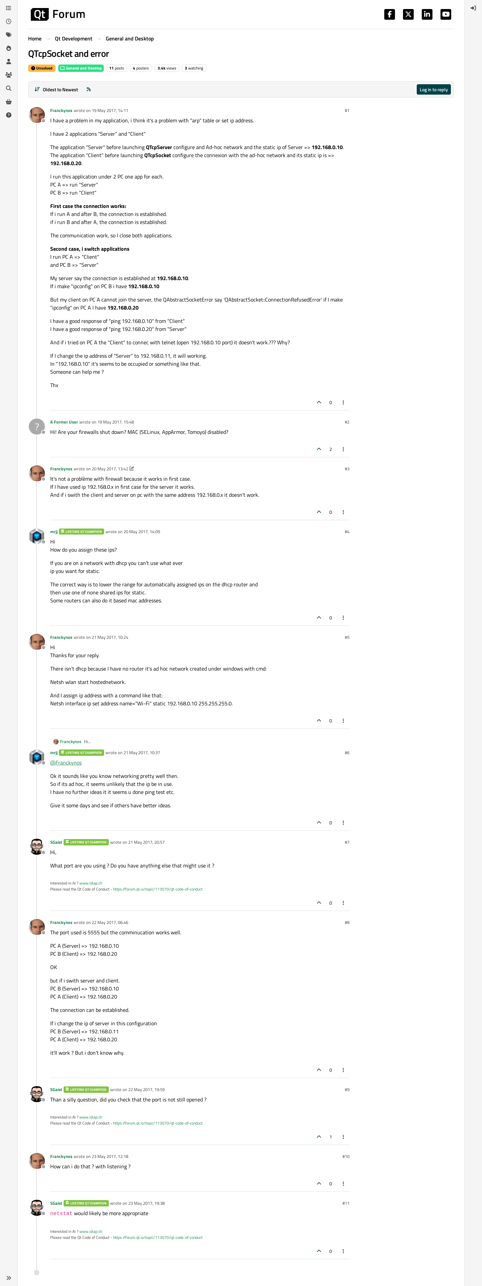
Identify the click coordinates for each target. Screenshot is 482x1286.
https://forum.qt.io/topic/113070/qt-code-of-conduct (158, 889)
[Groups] (9, 75)
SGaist (56, 842)
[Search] (9, 88)
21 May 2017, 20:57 (146, 842)
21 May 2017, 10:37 (142, 752)
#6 (347, 752)
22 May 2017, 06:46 (110, 922)
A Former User (64, 422)
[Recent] (9, 21)
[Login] (473, 8)
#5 (347, 637)
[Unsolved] (9, 115)
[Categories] (9, 8)
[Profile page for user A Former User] (37, 427)
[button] (9, 1278)
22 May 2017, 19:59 (146, 1089)
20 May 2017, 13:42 (110, 468)
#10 (345, 1156)
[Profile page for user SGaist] (37, 847)
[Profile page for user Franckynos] (37, 115)
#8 (347, 922)
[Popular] (9, 48)
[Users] (9, 61)
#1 (347, 110)
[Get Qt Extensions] (9, 101)
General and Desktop (81, 68)
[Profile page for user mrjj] (37, 536)
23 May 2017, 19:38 (146, 1203)
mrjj (54, 531)
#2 (347, 422)
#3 (347, 468)
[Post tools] (344, 402)
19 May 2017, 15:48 (115, 422)
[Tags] (9, 34)
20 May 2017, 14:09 (142, 531)
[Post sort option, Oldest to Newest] (56, 89)
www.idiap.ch (90, 883)
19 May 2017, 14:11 (110, 110)
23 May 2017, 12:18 (110, 1156)
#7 (347, 842)
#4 (347, 531)
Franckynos (61, 110)
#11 (345, 1203)
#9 (347, 1089)
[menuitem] (473, 8)
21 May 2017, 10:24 (110, 637)
